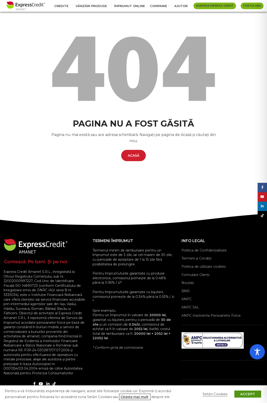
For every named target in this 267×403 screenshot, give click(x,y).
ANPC (187, 299)
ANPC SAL (190, 307)
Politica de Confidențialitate (204, 250)
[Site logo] (26, 6)
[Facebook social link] (34, 384)
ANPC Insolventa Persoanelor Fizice (211, 315)
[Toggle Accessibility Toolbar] (257, 352)
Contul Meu (252, 5)
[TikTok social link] (54, 384)
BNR (186, 291)
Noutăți (188, 283)
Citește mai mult (134, 397)
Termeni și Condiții (196, 258)
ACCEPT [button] (247, 394)
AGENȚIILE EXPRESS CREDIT (215, 5)
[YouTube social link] (41, 384)
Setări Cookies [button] (215, 394)
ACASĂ (133, 155)
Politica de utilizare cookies (204, 266)
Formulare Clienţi (195, 275)
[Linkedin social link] (48, 384)
